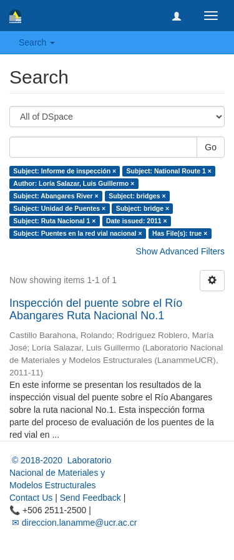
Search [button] (37, 42)
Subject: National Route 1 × (169, 171)
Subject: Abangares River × (55, 196)
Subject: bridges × (137, 196)
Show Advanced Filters (180, 251)
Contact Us (30, 498)
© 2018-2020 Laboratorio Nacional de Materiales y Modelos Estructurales (60, 472)
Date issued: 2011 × (136, 220)
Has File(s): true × (179, 233)
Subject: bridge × (142, 208)
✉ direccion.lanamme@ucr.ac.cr (73, 523)
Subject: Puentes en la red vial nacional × (77, 233)
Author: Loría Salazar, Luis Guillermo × (73, 183)
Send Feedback (90, 498)
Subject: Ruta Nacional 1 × (54, 220)
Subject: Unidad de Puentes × (59, 208)
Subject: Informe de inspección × (64, 171)
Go (211, 147)
